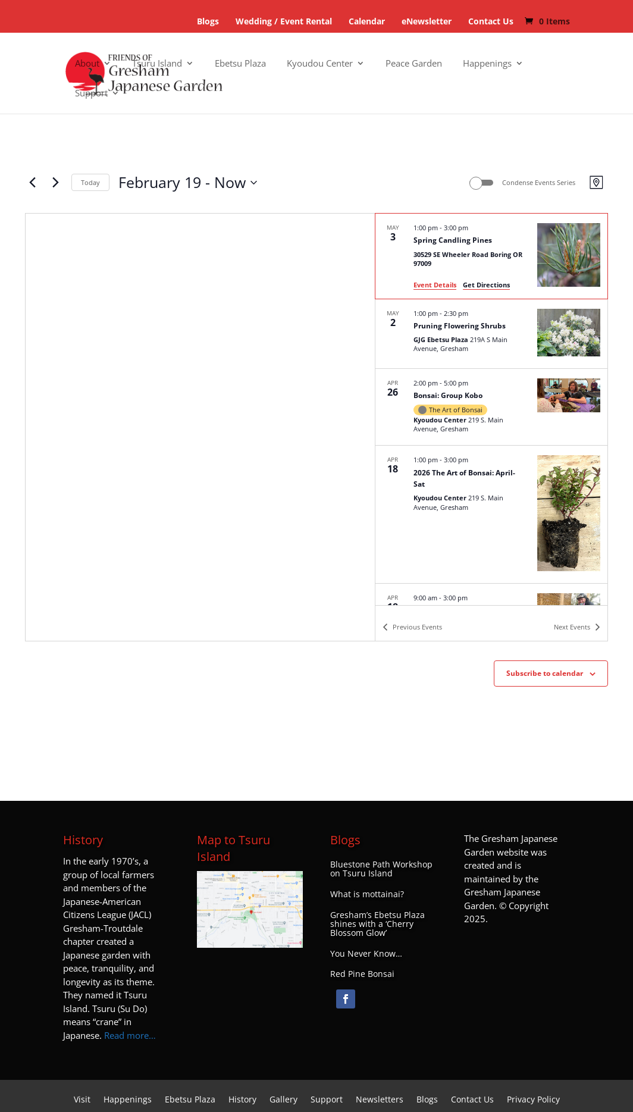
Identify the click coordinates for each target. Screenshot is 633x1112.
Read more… (130, 1035)
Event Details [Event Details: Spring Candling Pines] (434, 284)
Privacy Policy (533, 1100)
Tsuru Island (157, 64)
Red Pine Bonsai (362, 974)
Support (91, 94)
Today (90, 182)
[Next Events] (55, 183)
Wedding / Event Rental (284, 21)
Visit (82, 1100)
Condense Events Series (538, 182)
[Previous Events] (32, 183)
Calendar (367, 21)
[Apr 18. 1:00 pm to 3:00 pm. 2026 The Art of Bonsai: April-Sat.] (491, 514)
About (87, 64)
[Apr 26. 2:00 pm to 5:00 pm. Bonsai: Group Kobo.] (491, 407)
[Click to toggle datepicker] (187, 182)
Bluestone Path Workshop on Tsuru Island (381, 869)
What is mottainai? (367, 894)
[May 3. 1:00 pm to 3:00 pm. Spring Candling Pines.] (491, 256)
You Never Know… (366, 953)
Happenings (487, 64)
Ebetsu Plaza (240, 64)
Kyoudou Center (320, 64)
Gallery (283, 1100)
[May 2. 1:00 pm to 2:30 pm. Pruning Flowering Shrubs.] (491, 334)
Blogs (208, 21)
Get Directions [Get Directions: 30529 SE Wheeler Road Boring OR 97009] (486, 284)
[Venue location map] (200, 427)
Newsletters (379, 1100)
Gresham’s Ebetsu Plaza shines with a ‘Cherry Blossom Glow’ (377, 924)
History (242, 1100)
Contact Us (490, 21)
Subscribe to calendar (544, 673)
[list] (491, 409)
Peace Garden (414, 64)
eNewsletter (427, 21)
